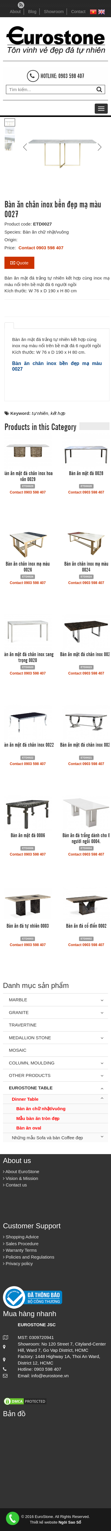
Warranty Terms (20, 1250)
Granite (19, 1012)
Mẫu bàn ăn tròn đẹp (37, 1118)
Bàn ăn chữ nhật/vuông (40, 1108)
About (15, 11)
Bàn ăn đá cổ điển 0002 (86, 925)
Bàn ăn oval (28, 1127)
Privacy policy (18, 1263)
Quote (19, 262)
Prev (25, 147)
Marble (18, 999)
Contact (78, 11)
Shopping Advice (21, 1236)
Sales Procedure (20, 1243)
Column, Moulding (31, 1062)
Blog (32, 11)
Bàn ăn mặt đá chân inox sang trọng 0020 (28, 656)
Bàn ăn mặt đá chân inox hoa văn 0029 (28, 475)
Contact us (15, 1184)
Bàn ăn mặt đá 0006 (28, 834)
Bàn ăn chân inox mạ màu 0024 (86, 566)
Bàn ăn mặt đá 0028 (86, 472)
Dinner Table (25, 1099)
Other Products (30, 1075)
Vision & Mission (20, 1178)
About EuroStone (21, 1171)
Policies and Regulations (28, 1256)
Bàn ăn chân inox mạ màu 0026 (28, 566)
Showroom (54, 11)
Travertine (23, 1024)
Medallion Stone (30, 1037)
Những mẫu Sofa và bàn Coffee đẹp (47, 1137)
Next (99, 147)
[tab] (9, 325)
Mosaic (17, 1050)
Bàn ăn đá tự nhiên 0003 (28, 925)
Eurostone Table (31, 1087)
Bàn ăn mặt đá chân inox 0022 (28, 744)
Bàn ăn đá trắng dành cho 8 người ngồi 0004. (86, 837)
